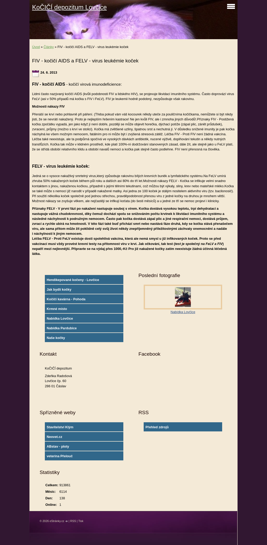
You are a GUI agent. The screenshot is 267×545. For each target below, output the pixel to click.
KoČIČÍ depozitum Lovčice (69, 7)
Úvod (36, 47)
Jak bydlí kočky (59, 289)
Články (49, 47)
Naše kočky (56, 338)
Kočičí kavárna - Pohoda (66, 299)
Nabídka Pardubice (62, 328)
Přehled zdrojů (157, 427)
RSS (73, 521)
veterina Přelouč (60, 456)
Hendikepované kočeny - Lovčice (73, 280)
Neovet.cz (54, 437)
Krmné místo (57, 309)
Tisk (80, 521)
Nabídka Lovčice (60, 318)
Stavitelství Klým (60, 427)
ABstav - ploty (58, 446)
